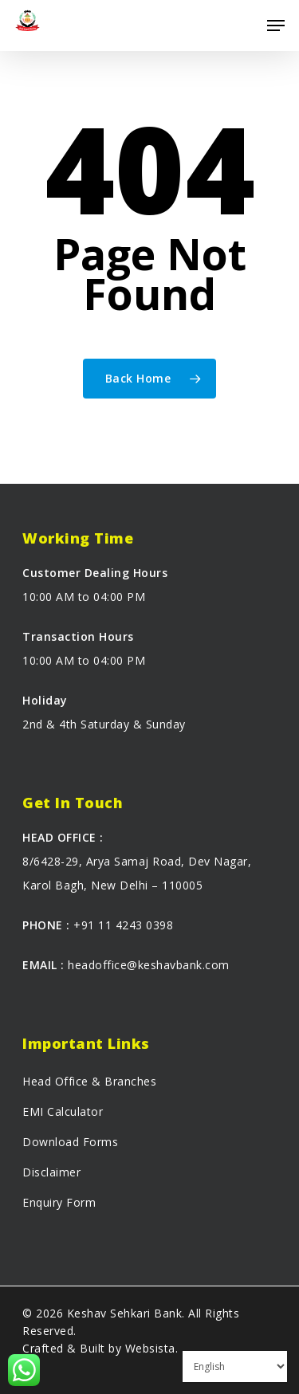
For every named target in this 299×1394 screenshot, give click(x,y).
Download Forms (70, 1141)
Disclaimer (51, 1172)
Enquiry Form (59, 1202)
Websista (150, 1348)
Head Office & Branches (89, 1081)
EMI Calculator (62, 1111)
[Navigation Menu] (276, 25)
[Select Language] (235, 1366)
